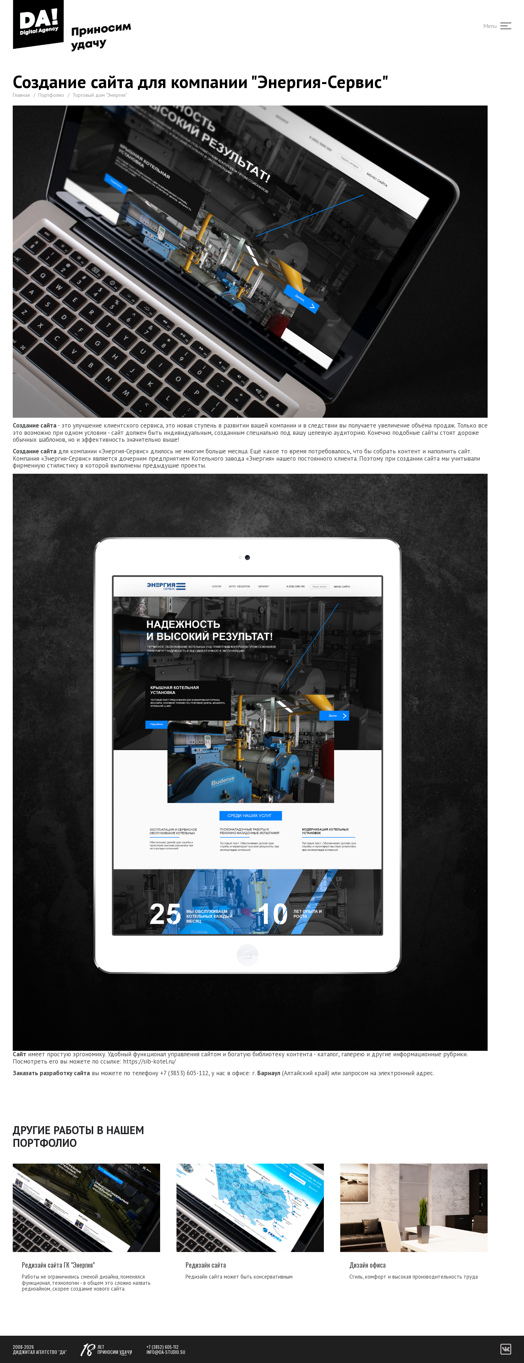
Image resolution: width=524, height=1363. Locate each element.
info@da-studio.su (166, 1352)
